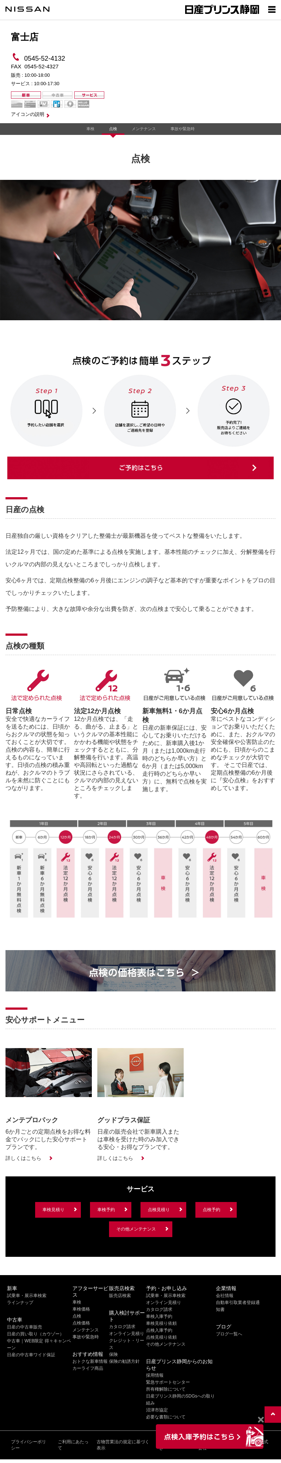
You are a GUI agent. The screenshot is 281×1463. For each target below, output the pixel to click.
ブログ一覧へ (229, 1334)
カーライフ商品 (87, 1368)
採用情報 (155, 1375)
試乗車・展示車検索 (26, 1295)
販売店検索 (120, 1295)
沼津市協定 (157, 1410)
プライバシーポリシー (28, 1445)
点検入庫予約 (159, 1330)
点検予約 (211, 1209)
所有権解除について (166, 1389)
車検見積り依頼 (161, 1323)
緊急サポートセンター (168, 1382)
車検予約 (106, 1209)
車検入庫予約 (159, 1316)
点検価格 (81, 1323)
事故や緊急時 (183, 128)
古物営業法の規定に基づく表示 (123, 1445)
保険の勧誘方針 (124, 1361)
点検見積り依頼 (161, 1337)
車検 (90, 128)
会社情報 (224, 1295)
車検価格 (81, 1309)
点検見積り (159, 1209)
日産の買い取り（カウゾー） (35, 1334)
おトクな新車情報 (90, 1361)
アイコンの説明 (27, 114)
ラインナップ (20, 1302)
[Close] (260, 1419)
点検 (113, 128)
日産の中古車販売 (24, 1327)
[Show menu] (272, 9)
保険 (113, 1354)
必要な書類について (166, 1416)
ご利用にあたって (73, 1445)
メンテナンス (144, 128)
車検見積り (53, 1209)
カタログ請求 (122, 1326)
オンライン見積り (126, 1333)
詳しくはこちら (23, 1158)
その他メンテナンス (136, 1229)
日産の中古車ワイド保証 (31, 1354)
